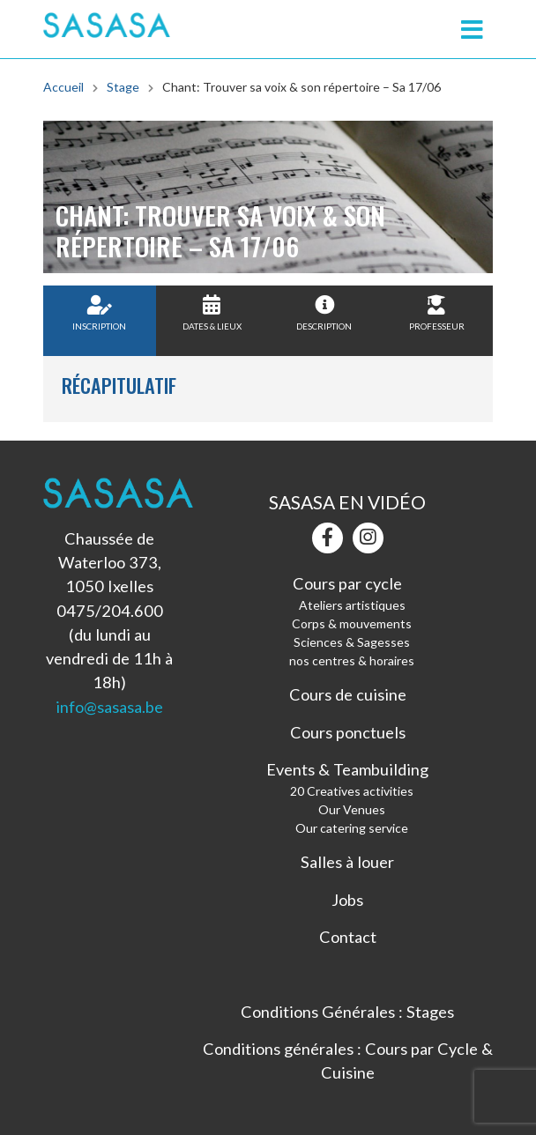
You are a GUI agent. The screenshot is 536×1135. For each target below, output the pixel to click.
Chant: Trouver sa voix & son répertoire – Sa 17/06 (301, 86)
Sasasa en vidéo (347, 502)
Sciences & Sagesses (352, 641)
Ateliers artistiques (352, 604)
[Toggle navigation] (471, 29)
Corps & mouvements (352, 623)
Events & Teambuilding (347, 769)
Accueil (63, 86)
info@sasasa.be (109, 706)
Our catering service (351, 827)
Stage (123, 86)
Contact (347, 936)
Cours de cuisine (347, 694)
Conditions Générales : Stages (347, 1011)
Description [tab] (324, 312)
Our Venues (351, 809)
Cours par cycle (347, 583)
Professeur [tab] (437, 312)
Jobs (347, 899)
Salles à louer (347, 862)
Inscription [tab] (99, 312)
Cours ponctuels (348, 732)
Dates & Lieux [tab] (212, 312)
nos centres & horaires (351, 660)
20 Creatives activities (351, 790)
